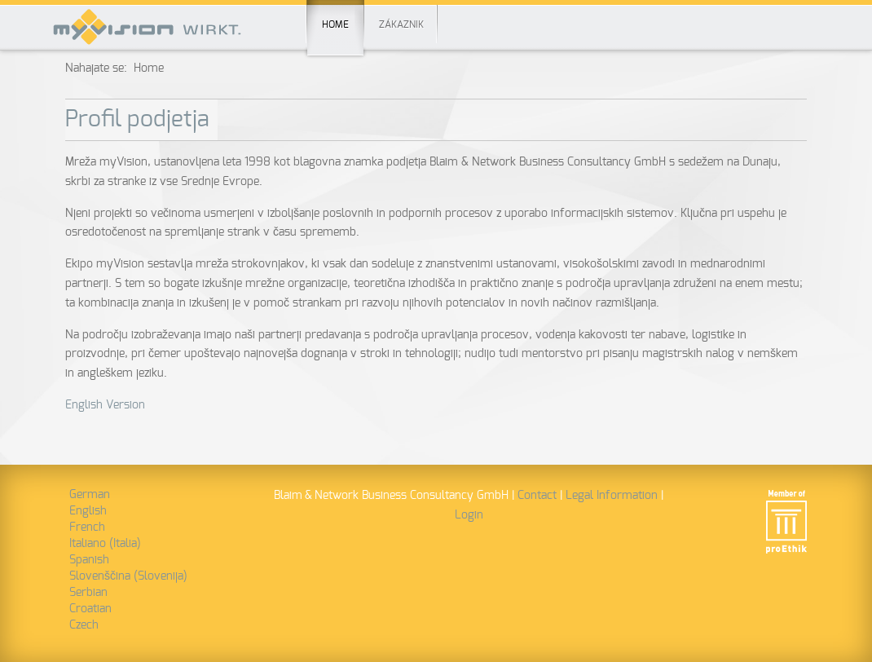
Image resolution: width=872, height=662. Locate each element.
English (88, 511)
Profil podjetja (137, 119)
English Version (105, 405)
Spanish (89, 560)
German (89, 495)
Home (335, 14)
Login (469, 515)
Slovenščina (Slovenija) (128, 576)
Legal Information (612, 495)
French (87, 527)
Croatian (90, 609)
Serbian (88, 592)
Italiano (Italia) (105, 543)
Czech (84, 625)
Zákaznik (401, 24)
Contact (537, 495)
